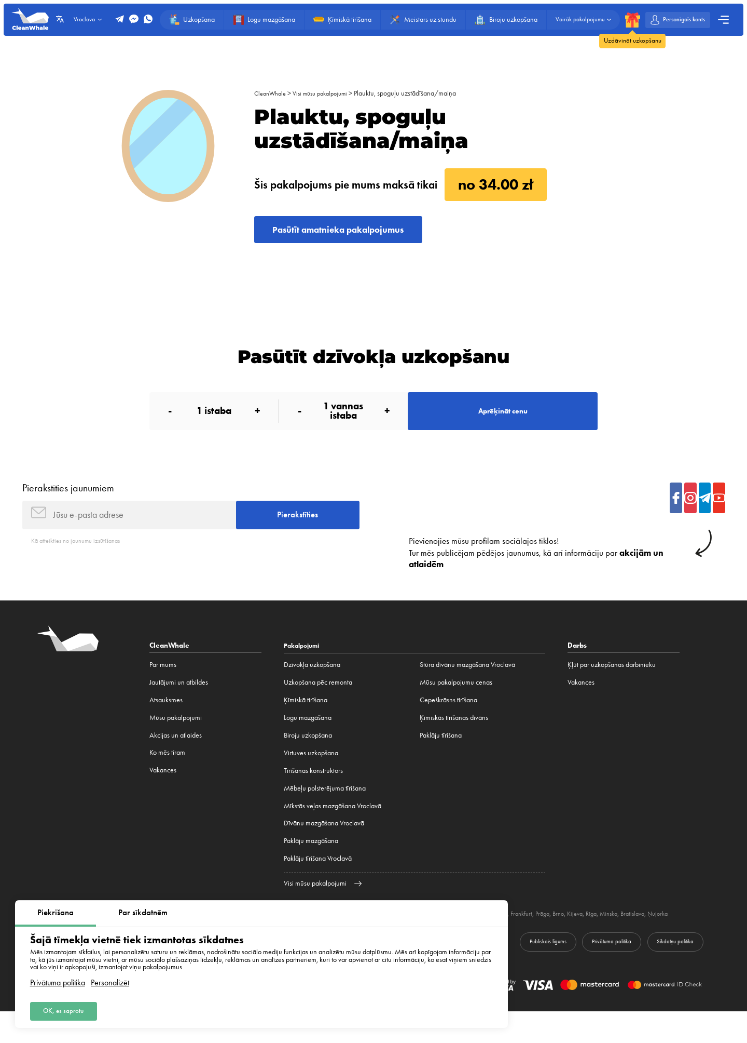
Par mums (162, 685)
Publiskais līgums (514, 971)
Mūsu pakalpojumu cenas (456, 703)
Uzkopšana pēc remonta (318, 703)
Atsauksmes (166, 720)
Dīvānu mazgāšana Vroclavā (324, 843)
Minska (656, 934)
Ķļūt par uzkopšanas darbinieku (612, 685)
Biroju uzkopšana (308, 756)
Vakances (162, 790)
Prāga (582, 934)
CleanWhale (272, 93)
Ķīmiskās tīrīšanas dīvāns (454, 738)
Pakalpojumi (304, 666)
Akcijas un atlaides (175, 756)
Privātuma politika (57, 979)
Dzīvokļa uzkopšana (312, 685)
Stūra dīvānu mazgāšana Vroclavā (467, 685)
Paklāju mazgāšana (311, 861)
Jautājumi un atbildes (178, 703)
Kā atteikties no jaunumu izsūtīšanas (81, 560)
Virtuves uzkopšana (311, 773)
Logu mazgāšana (307, 738)
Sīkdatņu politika (668, 971)
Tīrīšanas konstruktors (313, 790)
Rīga (636, 934)
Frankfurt (559, 934)
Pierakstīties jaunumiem (68, 502)
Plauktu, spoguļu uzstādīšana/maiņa (417, 93)
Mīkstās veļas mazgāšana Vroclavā (332, 826)
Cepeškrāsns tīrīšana (448, 720)
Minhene (531, 934)
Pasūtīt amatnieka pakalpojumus (354, 232)
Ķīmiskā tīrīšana (305, 720)
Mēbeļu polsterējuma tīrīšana (325, 808)
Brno (599, 934)
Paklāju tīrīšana (441, 756)
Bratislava (683, 934)
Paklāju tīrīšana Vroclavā (318, 879)
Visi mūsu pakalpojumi (328, 93)
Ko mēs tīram (167, 773)
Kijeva (618, 934)
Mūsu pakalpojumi (175, 738)
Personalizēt (110, 979)
